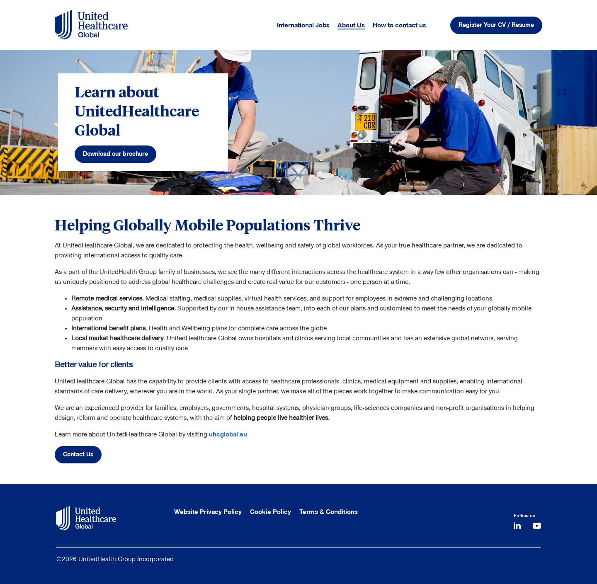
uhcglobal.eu (228, 434)
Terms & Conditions (328, 512)
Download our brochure (115, 154)
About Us (351, 25)
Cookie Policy (270, 512)
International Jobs (303, 25)
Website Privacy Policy (208, 512)
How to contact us (399, 25)
